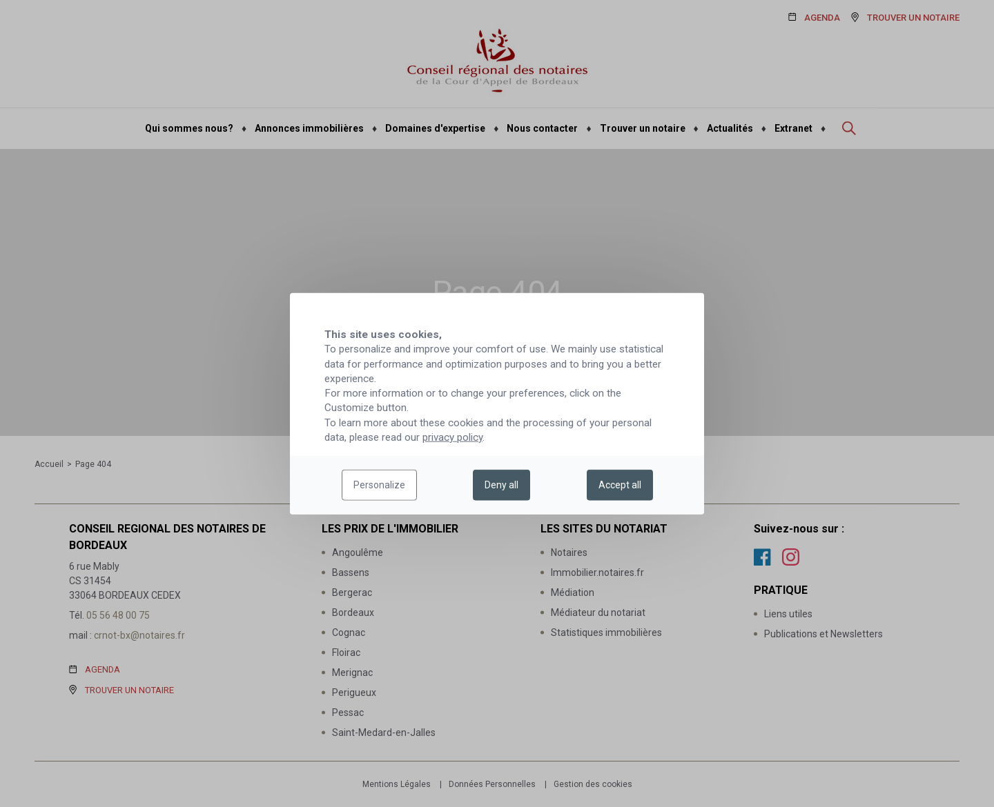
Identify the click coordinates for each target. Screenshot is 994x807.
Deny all (501, 484)
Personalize (379, 484)
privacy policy (452, 437)
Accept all (619, 484)
